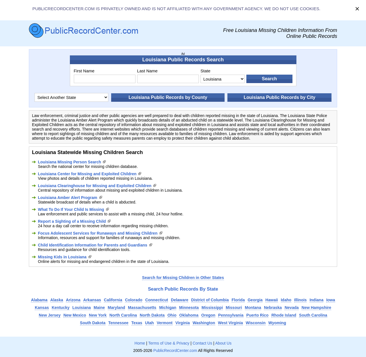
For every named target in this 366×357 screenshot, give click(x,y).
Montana (253, 307)
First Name (84, 70)
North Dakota (152, 315)
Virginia (182, 323)
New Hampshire (316, 307)
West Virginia (230, 323)
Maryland (116, 307)
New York (98, 315)
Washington (204, 323)
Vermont (165, 323)
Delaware (179, 300)
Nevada (292, 307)
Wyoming (277, 323)
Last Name (147, 70)
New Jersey (50, 315)
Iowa (330, 300)
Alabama (39, 300)
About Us (223, 343)
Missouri (234, 307)
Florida (238, 300)
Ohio (171, 315)
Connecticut (156, 300)
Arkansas (92, 300)
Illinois (300, 300)
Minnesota (189, 307)
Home (140, 343)
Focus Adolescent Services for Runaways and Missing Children (98, 233)
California (113, 300)
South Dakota (93, 323)
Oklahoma (189, 315)
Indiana (316, 300)
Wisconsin (256, 323)
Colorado (133, 300)
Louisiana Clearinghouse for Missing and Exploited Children (94, 185)
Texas (136, 323)
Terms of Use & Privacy (168, 343)
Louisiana (81, 307)
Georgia (254, 300)
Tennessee (118, 323)
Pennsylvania (231, 315)
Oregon (208, 315)
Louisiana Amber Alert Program (67, 197)
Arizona (73, 300)
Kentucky (61, 307)
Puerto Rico (257, 315)
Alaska (56, 300)
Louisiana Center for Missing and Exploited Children (87, 174)
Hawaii (271, 300)
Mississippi (212, 307)
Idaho (286, 300)
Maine (99, 307)
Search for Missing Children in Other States (183, 277)
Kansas (42, 307)
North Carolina (123, 315)
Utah (149, 323)
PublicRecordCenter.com (175, 350)
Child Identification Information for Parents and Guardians (92, 245)
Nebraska (273, 307)
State (205, 70)
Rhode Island (283, 315)
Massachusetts (142, 307)
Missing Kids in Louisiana (62, 257)
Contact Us (202, 343)
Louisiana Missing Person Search (69, 162)
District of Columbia (210, 300)
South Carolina (313, 315)
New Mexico (74, 315)
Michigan (167, 307)
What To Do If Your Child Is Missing (71, 209)
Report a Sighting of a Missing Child (72, 221)
